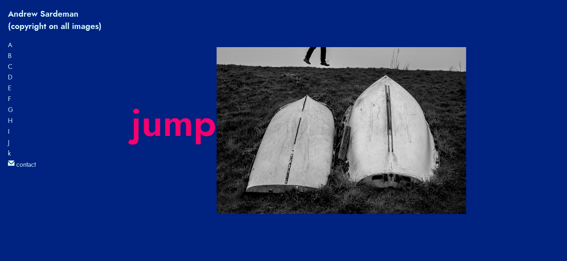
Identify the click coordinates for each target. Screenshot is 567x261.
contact (22, 164)
